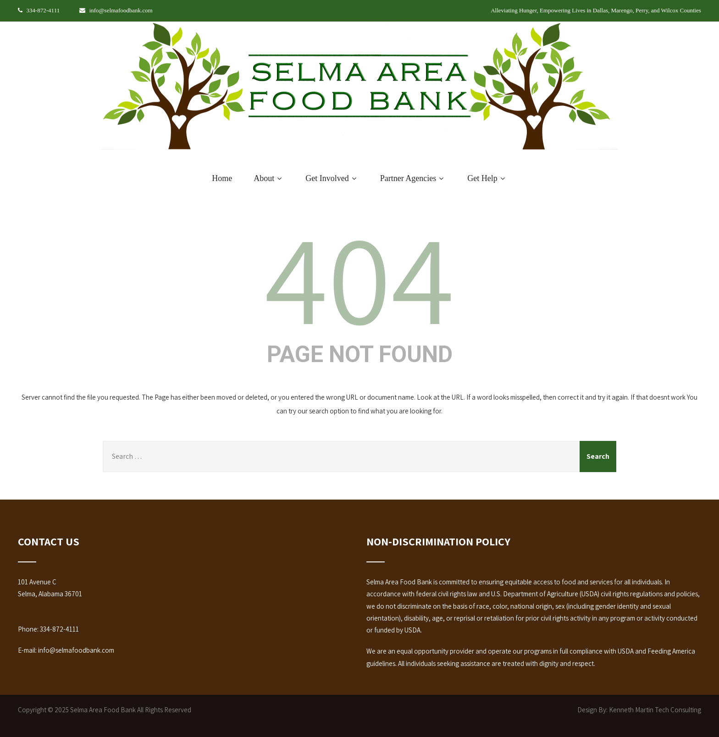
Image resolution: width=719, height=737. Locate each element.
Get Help (487, 178)
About (269, 178)
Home (222, 178)
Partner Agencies (413, 178)
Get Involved (331, 178)
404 (359, 277)
